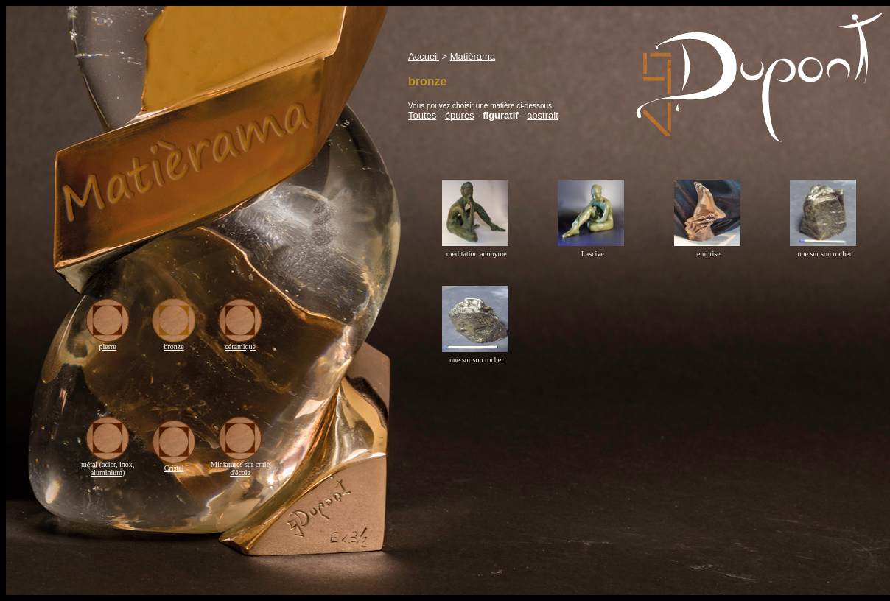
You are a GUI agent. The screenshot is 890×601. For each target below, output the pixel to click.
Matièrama (472, 56)
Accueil (423, 56)
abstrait (542, 115)
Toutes (422, 115)
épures (459, 115)
